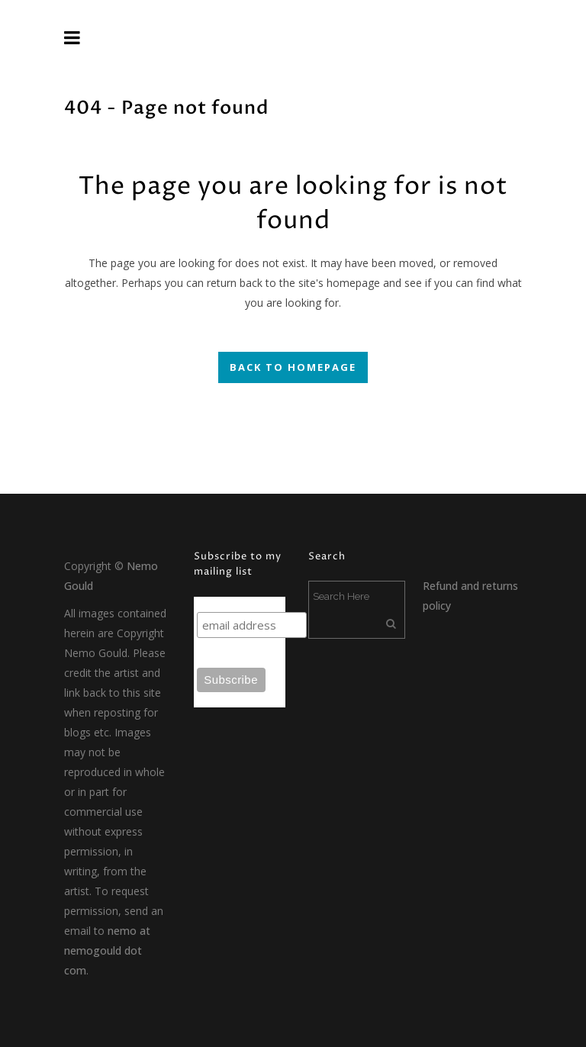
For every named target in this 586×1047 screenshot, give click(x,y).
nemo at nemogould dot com (107, 950)
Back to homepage (293, 367)
